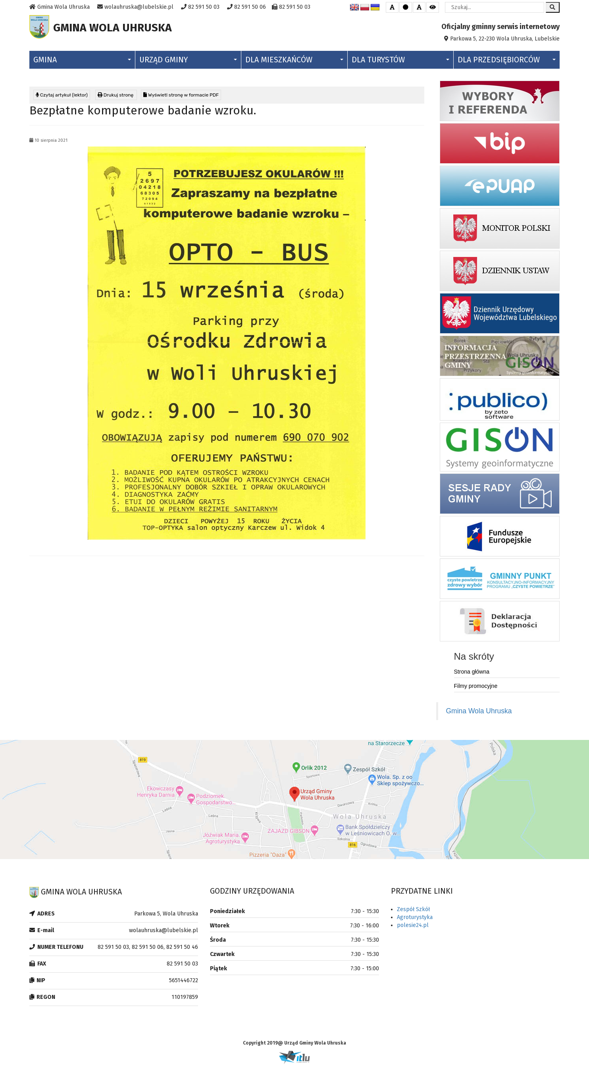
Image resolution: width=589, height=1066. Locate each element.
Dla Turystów (400, 61)
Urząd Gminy (188, 61)
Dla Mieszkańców (294, 61)
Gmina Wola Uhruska (479, 713)
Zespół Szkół (413, 911)
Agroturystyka (415, 919)
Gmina (82, 61)
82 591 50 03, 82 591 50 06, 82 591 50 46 (148, 949)
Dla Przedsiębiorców (507, 61)
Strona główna (472, 673)
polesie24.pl (413, 927)
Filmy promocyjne (476, 688)
